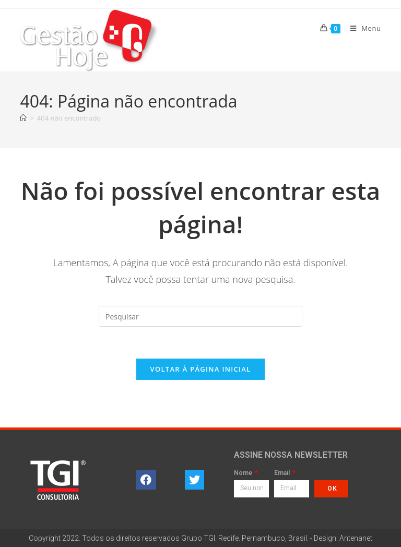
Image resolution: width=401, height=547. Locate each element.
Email (282, 473)
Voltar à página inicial (200, 369)
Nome (244, 473)
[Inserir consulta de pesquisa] (200, 316)
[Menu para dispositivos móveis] (362, 28)
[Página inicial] (23, 118)
